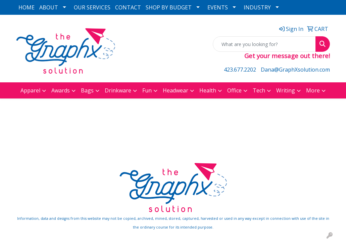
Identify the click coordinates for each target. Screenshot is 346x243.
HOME (26, 7)
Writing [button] (285, 90)
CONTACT (128, 7)
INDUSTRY (257, 7)
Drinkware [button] (118, 90)
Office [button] (234, 90)
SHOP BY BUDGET (169, 7)
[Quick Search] (264, 44)
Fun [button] (147, 90)
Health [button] (207, 90)
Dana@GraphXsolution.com (295, 69)
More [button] (313, 90)
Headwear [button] (175, 90)
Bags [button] (87, 90)
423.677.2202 (240, 69)
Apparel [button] (30, 90)
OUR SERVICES (92, 7)
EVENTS (217, 7)
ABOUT (48, 7)
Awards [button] (60, 90)
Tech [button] (259, 90)
